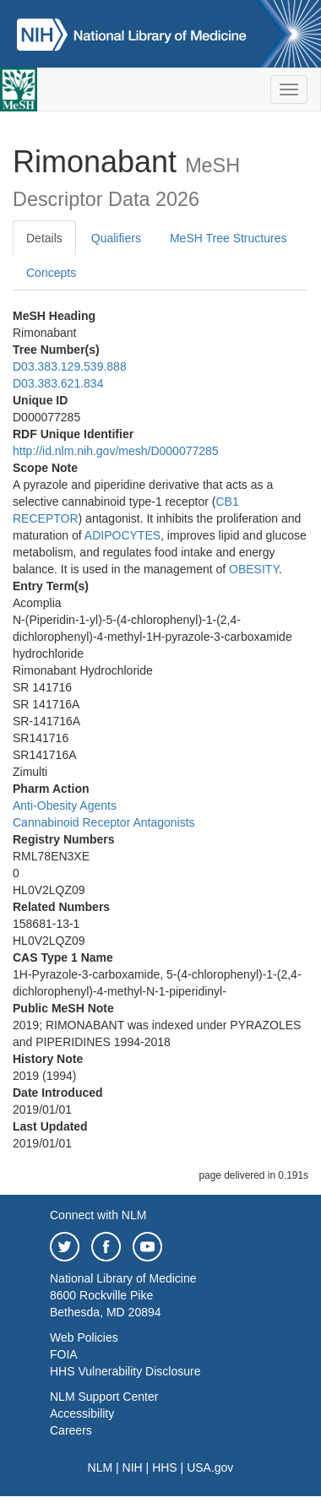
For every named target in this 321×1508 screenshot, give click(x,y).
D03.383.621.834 (58, 383)
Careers (71, 1430)
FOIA (64, 1354)
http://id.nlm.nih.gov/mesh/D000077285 (116, 451)
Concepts (51, 272)
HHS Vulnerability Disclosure (125, 1371)
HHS (164, 1467)
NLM (100, 1467)
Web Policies (84, 1337)
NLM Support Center (104, 1396)
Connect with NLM (98, 1215)
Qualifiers (116, 238)
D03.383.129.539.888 (70, 366)
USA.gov (210, 1467)
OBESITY (254, 569)
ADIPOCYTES (122, 535)
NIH (132, 1467)
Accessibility (82, 1413)
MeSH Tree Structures (228, 238)
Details (44, 238)
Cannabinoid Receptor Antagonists (104, 822)
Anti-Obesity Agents (65, 805)
